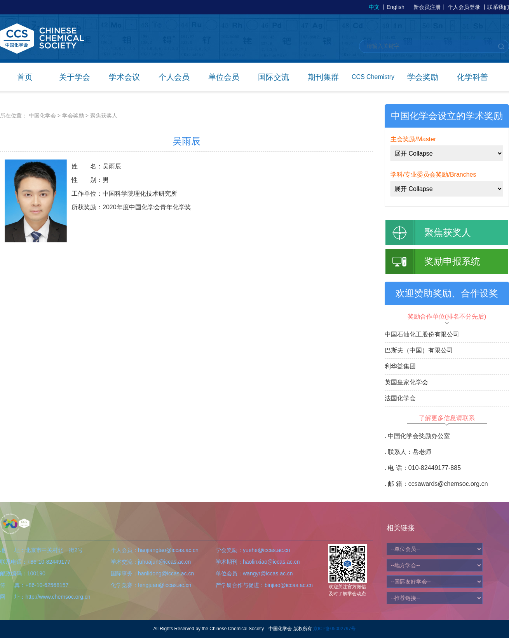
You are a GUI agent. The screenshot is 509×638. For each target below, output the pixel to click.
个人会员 (174, 77)
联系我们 (498, 7)
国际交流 (273, 77)
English (395, 7)
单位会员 (223, 77)
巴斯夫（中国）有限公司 (419, 350)
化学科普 (472, 77)
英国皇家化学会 (406, 382)
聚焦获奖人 (103, 115)
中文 (374, 7)
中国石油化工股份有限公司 (422, 334)
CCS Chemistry (373, 77)
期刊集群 (323, 77)
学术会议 (124, 77)
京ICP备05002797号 (334, 628)
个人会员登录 (464, 7)
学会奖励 (422, 77)
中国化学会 (42, 115)
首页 (25, 77)
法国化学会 (400, 398)
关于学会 (74, 77)
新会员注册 (427, 7)
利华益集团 (400, 366)
